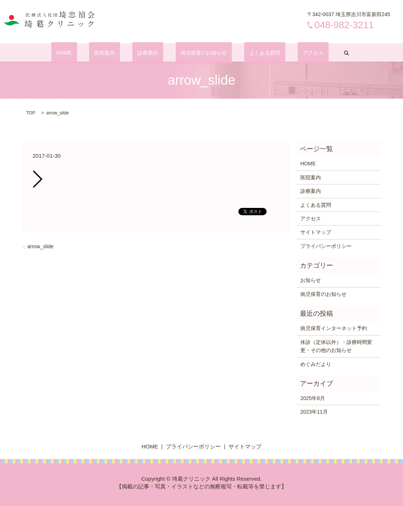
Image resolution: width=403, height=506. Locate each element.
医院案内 (120, 53)
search (315, 52)
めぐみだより (315, 364)
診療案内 (153, 53)
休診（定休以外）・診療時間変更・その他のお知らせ (336, 346)
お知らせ (310, 280)
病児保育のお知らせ (199, 53)
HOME (90, 53)
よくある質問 (249, 53)
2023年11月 (314, 412)
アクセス (287, 53)
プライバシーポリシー (326, 246)
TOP (30, 112)
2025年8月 (312, 398)
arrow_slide (41, 246)
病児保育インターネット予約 (333, 328)
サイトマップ (315, 232)
